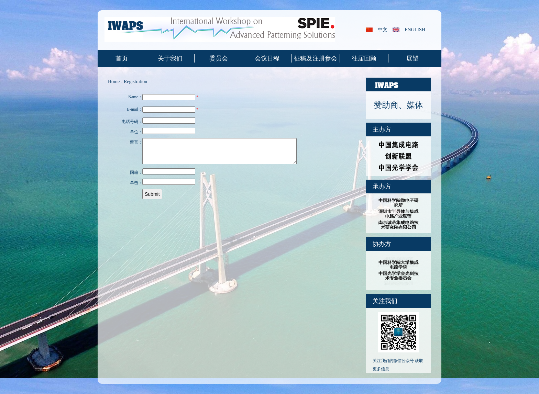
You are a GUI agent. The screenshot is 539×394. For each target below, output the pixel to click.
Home (114, 81)
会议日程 (267, 58)
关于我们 (170, 58)
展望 (412, 58)
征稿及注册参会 (315, 58)
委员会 (218, 58)
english (415, 29)
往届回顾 (364, 58)
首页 (122, 58)
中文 (382, 29)
